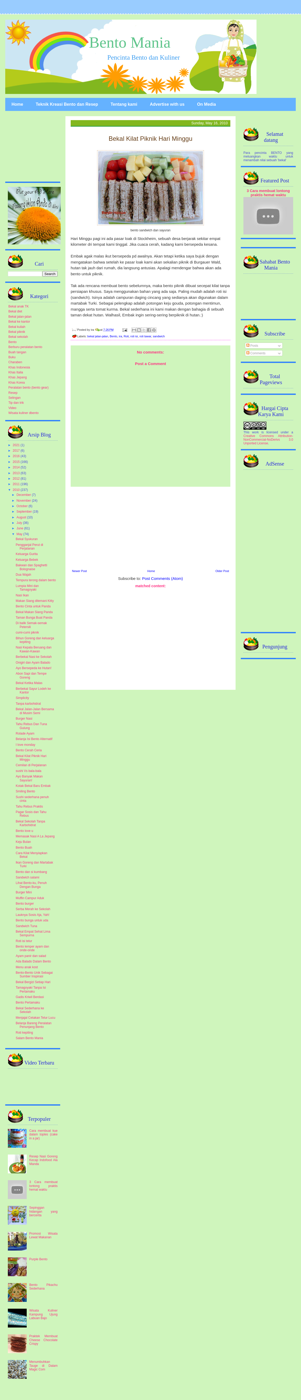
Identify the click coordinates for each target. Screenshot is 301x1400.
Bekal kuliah (16, 327)
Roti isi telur (24, 941)
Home (17, 104)
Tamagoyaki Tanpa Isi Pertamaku (31, 989)
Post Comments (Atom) (162, 578)
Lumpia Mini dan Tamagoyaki (27, 587)
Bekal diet (15, 311)
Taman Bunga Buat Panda (34, 617)
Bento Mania (130, 42)
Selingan (14, 398)
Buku (11, 357)
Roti (126, 336)
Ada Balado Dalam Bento (33, 961)
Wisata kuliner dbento (23, 413)
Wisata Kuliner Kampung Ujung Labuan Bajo (43, 1314)
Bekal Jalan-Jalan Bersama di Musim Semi (35, 711)
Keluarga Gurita (27, 554)
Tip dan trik (16, 403)
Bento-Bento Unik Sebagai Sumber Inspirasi (34, 974)
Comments (255, 353)
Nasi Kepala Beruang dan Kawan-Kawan (34, 649)
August (21, 517)
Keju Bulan (23, 842)
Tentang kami (123, 104)
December (24, 495)
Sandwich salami (27, 877)
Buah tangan (17, 352)
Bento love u (24, 831)
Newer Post (79, 571)
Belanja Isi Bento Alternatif (34, 739)
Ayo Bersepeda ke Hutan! (34, 668)
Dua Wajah (23, 574)
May (19, 534)
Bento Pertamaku (28, 1002)
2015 (17, 462)
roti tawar (145, 336)
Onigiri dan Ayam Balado (33, 662)
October (22, 506)
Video (12, 408)
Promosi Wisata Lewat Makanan (43, 1235)
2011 (17, 484)
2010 (17, 490)
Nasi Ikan (22, 595)
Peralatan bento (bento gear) (28, 387)
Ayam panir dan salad (31, 956)
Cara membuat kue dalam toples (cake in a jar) (43, 1134)
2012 (17, 478)
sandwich (159, 336)
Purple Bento (38, 1259)
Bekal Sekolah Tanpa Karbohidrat (30, 823)
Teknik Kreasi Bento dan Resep (67, 104)
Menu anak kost (27, 967)
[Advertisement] (150, 527)
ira (120, 336)
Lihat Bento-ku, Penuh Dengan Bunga (31, 884)
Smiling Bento (25, 791)
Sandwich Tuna (26, 926)
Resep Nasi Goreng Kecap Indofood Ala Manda (43, 1160)
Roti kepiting (24, 1032)
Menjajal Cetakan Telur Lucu (35, 1018)
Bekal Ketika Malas (29, 683)
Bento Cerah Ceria (29, 750)
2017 (17, 450)
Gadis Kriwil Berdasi (30, 997)
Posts (252, 346)
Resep (13, 393)
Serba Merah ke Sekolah (33, 909)
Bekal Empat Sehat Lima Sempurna (33, 933)
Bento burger (25, 903)
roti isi (134, 336)
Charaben (15, 362)
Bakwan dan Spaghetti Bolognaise (31, 567)
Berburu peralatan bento (25, 347)
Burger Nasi (24, 718)
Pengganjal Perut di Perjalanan (29, 546)
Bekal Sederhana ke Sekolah (30, 1010)
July (19, 523)
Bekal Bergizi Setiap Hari (33, 982)
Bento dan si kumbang (31, 872)
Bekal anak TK (18, 306)
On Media (206, 104)
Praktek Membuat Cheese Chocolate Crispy (43, 1340)
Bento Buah (24, 847)
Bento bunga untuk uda (32, 920)
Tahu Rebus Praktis (29, 806)
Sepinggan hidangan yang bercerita (43, 1211)
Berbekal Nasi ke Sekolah (34, 657)
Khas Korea (16, 382)
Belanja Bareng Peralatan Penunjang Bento (34, 1025)
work (255, 432)
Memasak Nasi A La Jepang (35, 836)
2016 (17, 456)
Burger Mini (24, 892)
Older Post (222, 571)
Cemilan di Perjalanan (31, 765)
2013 (17, 473)
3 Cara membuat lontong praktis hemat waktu (43, 1185)
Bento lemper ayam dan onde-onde (32, 948)
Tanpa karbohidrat (28, 703)
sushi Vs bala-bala (28, 771)
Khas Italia (15, 372)
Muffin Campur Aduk (30, 898)
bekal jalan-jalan (97, 336)
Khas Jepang (17, 377)
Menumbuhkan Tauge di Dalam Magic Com (43, 1365)
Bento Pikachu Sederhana (43, 1286)
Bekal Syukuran (27, 539)
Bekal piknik (16, 332)
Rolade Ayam (25, 733)
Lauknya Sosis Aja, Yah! (32, 915)
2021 (17, 445)
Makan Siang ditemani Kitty (35, 601)
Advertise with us (167, 104)
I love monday (25, 745)
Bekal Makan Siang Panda (34, 612)
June (20, 528)
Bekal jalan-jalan (19, 316)
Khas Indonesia (19, 367)
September (24, 511)
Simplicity (22, 698)
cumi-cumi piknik (27, 632)
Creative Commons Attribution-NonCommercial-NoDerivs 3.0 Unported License (268, 439)
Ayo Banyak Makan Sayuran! (29, 778)
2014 (17, 467)
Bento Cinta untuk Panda (33, 606)
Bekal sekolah (18, 337)
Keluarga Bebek (27, 560)
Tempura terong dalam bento (36, 580)
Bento (113, 336)
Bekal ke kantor (19, 321)
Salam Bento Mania (29, 1038)
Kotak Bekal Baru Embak (33, 786)
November (24, 500)
